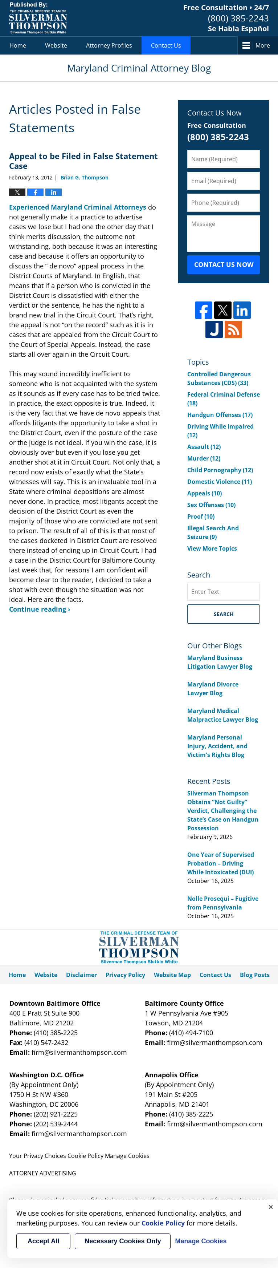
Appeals (204, 493)
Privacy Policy (125, 975)
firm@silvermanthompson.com (79, 1052)
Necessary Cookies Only (123, 1241)
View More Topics (212, 548)
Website (56, 45)
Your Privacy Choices (37, 1156)
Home (17, 45)
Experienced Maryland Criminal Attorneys (77, 207)
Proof (200, 516)
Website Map (172, 975)
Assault (204, 447)
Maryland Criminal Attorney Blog (38, 18)
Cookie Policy (85, 1156)
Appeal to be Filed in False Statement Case (83, 160)
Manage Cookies (127, 1156)
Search (224, 614)
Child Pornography (220, 470)
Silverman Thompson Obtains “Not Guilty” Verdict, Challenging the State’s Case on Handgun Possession (223, 810)
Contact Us (166, 45)
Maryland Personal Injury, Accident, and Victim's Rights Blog (217, 746)
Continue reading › (39, 609)
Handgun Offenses (220, 415)
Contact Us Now (223, 264)
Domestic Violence (219, 482)
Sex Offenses (211, 505)
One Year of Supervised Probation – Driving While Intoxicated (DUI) (220, 863)
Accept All (43, 1241)
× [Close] (270, 1206)
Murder (203, 458)
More (262, 45)
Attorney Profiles (109, 45)
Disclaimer (81, 975)
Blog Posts (255, 975)
